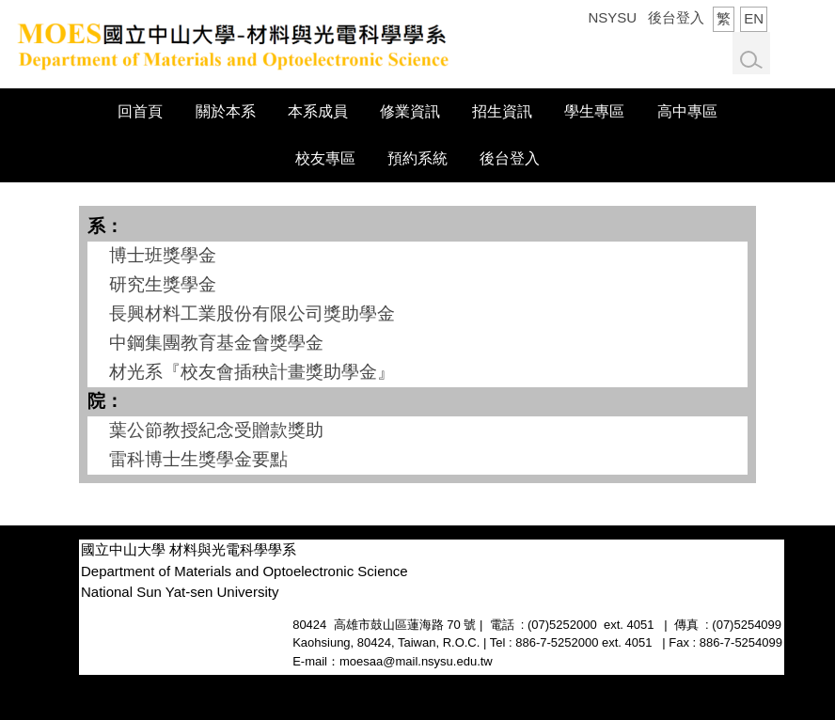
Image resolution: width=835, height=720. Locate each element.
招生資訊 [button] (502, 111)
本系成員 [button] (318, 111)
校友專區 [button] (325, 158)
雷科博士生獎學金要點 (198, 459)
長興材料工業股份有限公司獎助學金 (252, 313)
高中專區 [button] (687, 111)
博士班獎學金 (162, 255)
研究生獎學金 (162, 284)
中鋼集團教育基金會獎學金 (216, 342)
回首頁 (140, 111)
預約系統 (417, 158)
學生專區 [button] (594, 111)
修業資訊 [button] (410, 111)
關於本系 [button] (226, 111)
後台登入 (676, 17)
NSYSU (612, 17)
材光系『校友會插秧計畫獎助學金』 (252, 372)
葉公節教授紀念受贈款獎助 (216, 430)
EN (754, 18)
